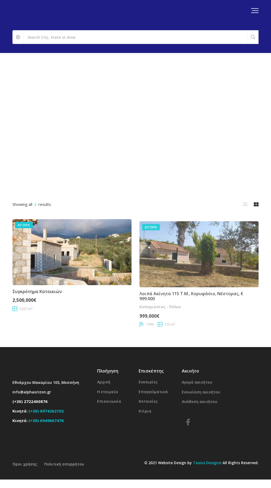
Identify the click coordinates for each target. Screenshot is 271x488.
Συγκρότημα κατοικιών (37, 300)
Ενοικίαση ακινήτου (201, 391)
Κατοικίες (148, 401)
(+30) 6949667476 (46, 420)
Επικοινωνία (109, 401)
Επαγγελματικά (153, 391)
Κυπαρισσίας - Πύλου (160, 321)
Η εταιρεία (107, 391)
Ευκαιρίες (148, 381)
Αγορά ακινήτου (197, 382)
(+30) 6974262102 (46, 411)
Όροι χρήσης (24, 464)
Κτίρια (145, 411)
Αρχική (103, 381)
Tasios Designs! (207, 462)
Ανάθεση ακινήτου (199, 401)
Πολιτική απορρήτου (64, 464)
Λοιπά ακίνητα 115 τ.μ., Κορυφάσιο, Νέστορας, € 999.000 (191, 311)
